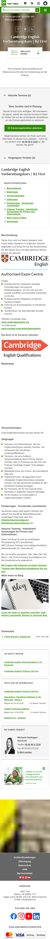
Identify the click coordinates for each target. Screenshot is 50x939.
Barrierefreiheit (24, 873)
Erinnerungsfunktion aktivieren (25, 128)
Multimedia (12, 192)
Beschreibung (14, 188)
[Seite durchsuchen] (20, 10)
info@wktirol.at (29, 899)
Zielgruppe (12, 199)
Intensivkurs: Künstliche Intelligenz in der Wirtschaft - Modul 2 (22, 698)
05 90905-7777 (29, 894)
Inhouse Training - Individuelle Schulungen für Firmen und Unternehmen (22, 211)
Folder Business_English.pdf (17, 637)
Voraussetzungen (15, 196)
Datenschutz (24, 865)
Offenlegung (24, 861)
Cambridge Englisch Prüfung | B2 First (21, 671)
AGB (24, 869)
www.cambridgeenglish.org (15, 322)
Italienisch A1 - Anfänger (15, 718)
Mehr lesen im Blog (16, 218)
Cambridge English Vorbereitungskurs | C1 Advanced (23, 663)
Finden (37, 10)
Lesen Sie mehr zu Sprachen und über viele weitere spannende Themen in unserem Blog (24, 614)
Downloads (12, 221)
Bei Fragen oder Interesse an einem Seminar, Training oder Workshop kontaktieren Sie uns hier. (24, 568)
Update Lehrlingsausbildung (16, 709)
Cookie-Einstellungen (25, 857)
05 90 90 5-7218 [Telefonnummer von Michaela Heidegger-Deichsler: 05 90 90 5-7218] (33, 744)
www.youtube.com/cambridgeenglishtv (21, 328)
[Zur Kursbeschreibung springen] (25, 52)
